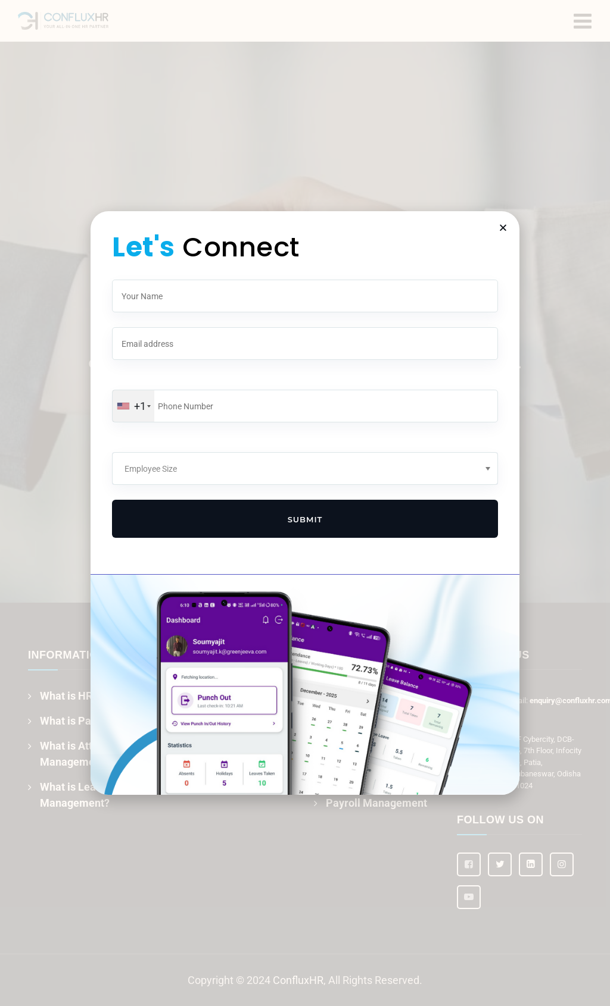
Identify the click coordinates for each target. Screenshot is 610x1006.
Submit (305, 519)
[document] (305, 503)
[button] (503, 227)
